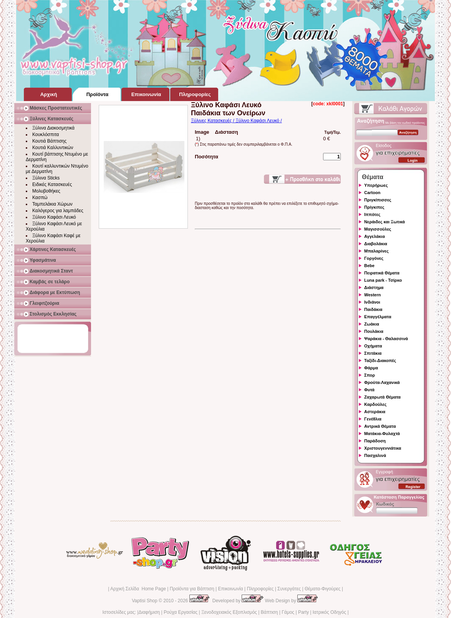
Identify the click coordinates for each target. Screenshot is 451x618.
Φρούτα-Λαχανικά (382, 382)
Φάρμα (371, 367)
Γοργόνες (373, 258)
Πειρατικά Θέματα (382, 273)
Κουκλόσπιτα (45, 134)
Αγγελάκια (374, 236)
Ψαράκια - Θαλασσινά (386, 338)
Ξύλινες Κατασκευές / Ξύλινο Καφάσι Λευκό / (236, 120)
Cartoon (372, 192)
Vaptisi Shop (145, 600)
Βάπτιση (269, 612)
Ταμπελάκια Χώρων (52, 204)
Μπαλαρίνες (376, 251)
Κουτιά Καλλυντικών (52, 147)
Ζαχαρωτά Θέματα (382, 397)
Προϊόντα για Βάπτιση (192, 588)
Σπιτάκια (372, 353)
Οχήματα (373, 346)
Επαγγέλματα (377, 316)
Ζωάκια (371, 324)
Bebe (369, 265)
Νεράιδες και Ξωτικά (384, 221)
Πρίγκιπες (374, 207)
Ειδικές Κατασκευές (52, 184)
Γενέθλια (372, 419)
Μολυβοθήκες (46, 191)
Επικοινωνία (230, 588)
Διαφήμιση (149, 612)
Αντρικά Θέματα (380, 426)
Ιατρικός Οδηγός (329, 612)
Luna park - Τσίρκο (383, 280)
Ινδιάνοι (372, 302)
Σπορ (369, 375)
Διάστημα (373, 287)
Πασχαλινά (375, 455)
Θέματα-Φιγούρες (322, 588)
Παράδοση (375, 441)
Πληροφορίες (260, 588)
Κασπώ (40, 197)
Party (303, 612)
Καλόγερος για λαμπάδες (57, 210)
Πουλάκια (373, 331)
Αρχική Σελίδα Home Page (138, 588)
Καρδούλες (375, 404)
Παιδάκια (373, 309)
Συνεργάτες (289, 588)
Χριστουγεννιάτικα (382, 448)
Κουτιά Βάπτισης (49, 141)
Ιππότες (372, 214)
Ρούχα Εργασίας (180, 612)
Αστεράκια (374, 411)
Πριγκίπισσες (377, 200)
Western (372, 294)
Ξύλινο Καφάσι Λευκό (54, 217)
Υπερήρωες (376, 185)
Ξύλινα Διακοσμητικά (53, 128)
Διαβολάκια (375, 243)
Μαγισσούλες (377, 229)
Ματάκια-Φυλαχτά (382, 433)
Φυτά (369, 389)
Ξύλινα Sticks (46, 178)
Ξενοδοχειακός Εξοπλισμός (229, 612)
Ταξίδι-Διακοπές (380, 360)
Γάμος (288, 612)
